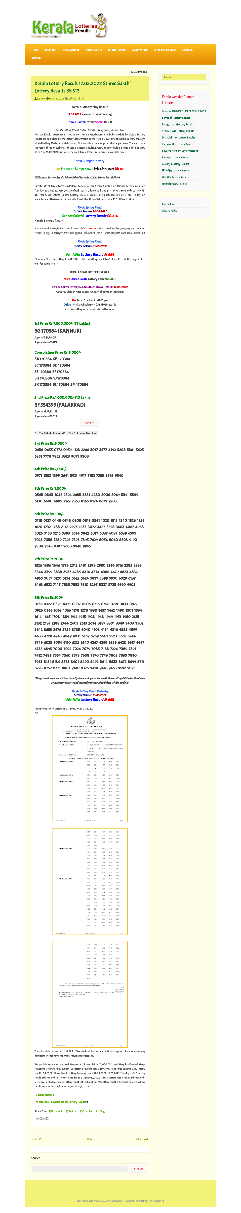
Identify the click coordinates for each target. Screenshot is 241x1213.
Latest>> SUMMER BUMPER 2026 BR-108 (184, 111)
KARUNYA (187, 50)
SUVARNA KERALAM (165, 50)
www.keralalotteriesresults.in (108, 1201)
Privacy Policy (169, 210)
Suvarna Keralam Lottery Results (180, 151)
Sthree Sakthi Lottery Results (178, 131)
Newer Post (38, 1139)
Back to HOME (44, 1095)
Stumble (86, 1111)
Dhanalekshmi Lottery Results (178, 137)
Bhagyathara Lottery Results (178, 124)
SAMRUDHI (50, 50)
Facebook (56, 1111)
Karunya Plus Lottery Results (177, 144)
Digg (100, 1111)
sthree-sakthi (76, 98)
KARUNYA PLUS (140, 50)
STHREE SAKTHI (94, 50)
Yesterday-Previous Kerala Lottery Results (61, 1102)
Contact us (168, 204)
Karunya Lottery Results (175, 157)
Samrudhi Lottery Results (176, 118)
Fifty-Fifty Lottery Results (175, 170)
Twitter (71, 1111)
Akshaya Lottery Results (175, 164)
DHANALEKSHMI (117, 50)
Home (35, 50)
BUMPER (36, 58)
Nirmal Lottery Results (174, 183)
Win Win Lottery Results (175, 177)
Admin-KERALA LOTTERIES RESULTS (150, 1201)
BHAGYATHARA (71, 50)
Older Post (142, 1139)
